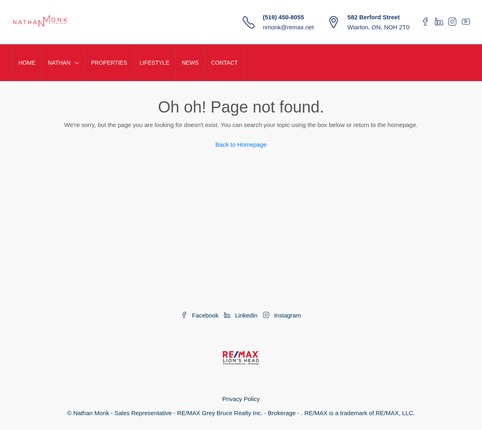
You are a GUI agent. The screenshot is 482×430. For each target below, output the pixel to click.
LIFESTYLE (155, 62)
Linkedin (241, 315)
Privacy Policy (240, 398)
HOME (26, 62)
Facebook (200, 315)
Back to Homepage (241, 144)
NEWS (190, 62)
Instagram (282, 315)
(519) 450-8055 (283, 17)
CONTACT (224, 62)
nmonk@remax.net (288, 27)
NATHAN (59, 62)
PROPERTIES (109, 62)
